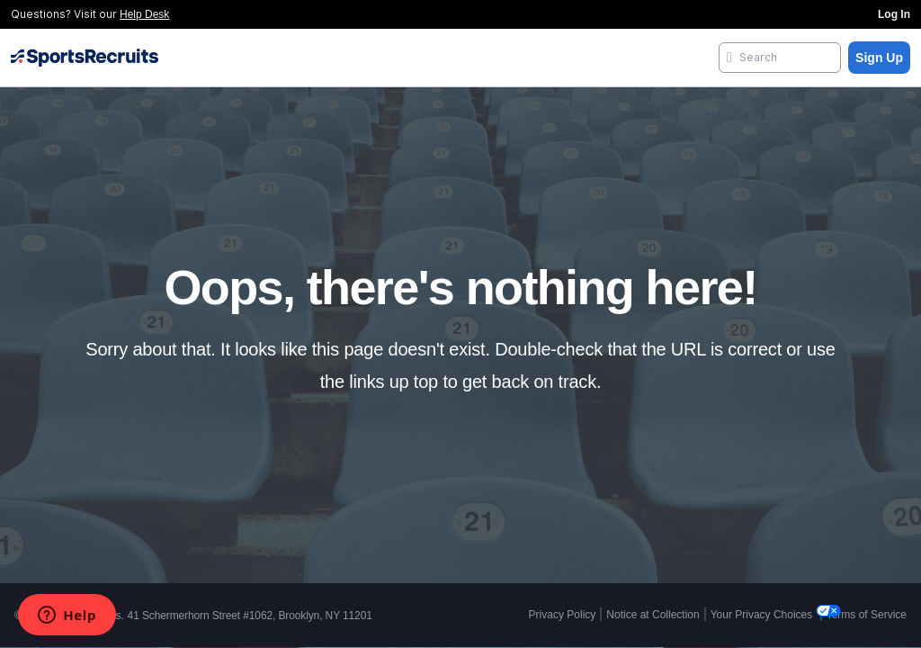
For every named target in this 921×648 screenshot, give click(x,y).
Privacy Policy (562, 614)
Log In (894, 14)
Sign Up (879, 57)
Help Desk (144, 14)
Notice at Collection (652, 614)
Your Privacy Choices (763, 614)
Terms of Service (867, 614)
